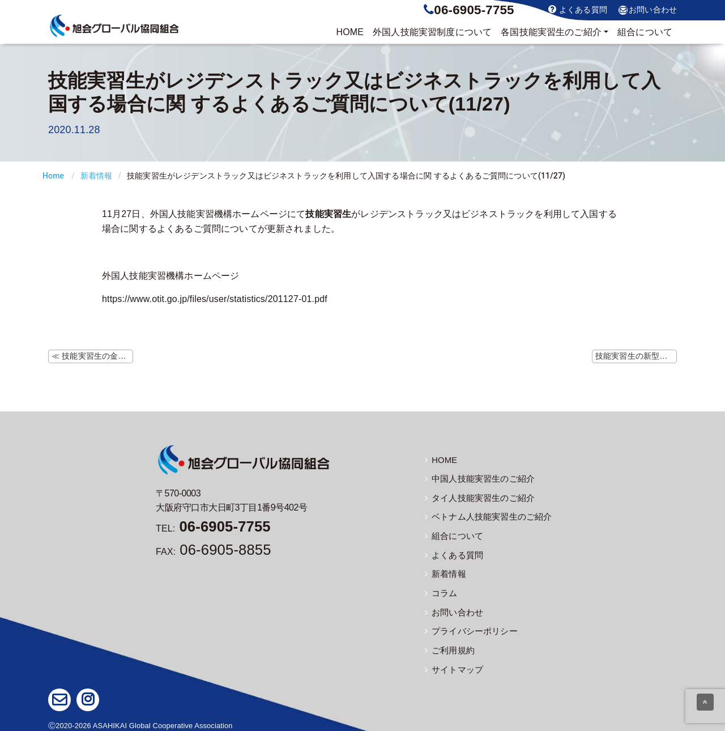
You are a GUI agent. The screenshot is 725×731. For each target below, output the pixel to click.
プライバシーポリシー (468, 628)
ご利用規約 (448, 647)
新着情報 (96, 175)
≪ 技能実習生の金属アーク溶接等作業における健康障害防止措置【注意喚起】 (92, 355)
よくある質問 (577, 9)
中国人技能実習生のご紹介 (476, 478)
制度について (432, 32)
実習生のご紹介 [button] (551, 32)
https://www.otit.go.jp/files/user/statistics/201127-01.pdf (214, 299)
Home (53, 175)
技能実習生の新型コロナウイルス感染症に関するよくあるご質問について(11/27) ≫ (636, 355)
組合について (644, 32)
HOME (350, 32)
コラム (440, 591)
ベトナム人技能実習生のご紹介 (484, 516)
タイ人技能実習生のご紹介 (476, 497)
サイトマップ (452, 665)
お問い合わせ (648, 10)
